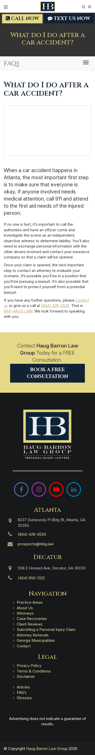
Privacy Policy (29, 665)
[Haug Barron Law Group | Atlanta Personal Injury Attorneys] (47, 434)
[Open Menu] (6, 7)
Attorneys (25, 613)
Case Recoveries (32, 618)
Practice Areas (30, 602)
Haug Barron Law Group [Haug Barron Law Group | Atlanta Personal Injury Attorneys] (47, 748)
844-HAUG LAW (18, 311)
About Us (25, 607)
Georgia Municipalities (36, 640)
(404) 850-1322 (31, 578)
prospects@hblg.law (36, 543)
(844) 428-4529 (55, 305)
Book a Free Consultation (47, 373)
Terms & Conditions (34, 671)
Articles (23, 687)
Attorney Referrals (33, 635)
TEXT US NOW (69, 18)
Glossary (24, 697)
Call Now (22, 18)
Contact (24, 646)
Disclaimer (26, 676)
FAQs (11, 63)
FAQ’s (22, 692)
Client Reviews (30, 624)
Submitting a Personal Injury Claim (46, 629)
